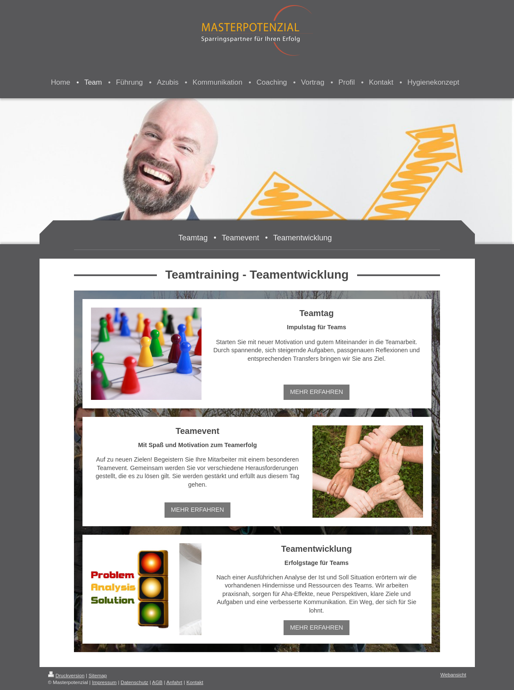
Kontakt (194, 682)
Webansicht (453, 674)
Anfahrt (174, 682)
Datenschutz (134, 682)
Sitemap (97, 675)
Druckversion (66, 675)
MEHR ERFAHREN (316, 391)
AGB (157, 682)
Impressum (104, 682)
